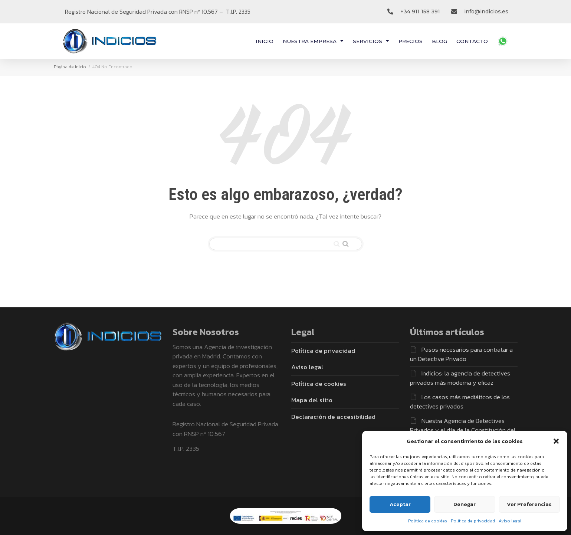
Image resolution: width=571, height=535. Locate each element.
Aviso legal (510, 521)
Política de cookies (427, 521)
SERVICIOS (371, 41)
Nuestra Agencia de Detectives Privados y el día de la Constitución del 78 (462, 430)
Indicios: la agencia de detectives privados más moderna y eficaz (460, 378)
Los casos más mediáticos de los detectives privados (460, 401)
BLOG (439, 41)
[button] (556, 441)
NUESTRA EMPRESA (313, 41)
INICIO (264, 41)
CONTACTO (472, 41)
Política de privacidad (473, 521)
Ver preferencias (529, 504)
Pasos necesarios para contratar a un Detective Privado (461, 354)
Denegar (464, 504)
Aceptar (400, 504)
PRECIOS (410, 41)
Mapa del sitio (311, 400)
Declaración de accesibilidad (333, 416)
